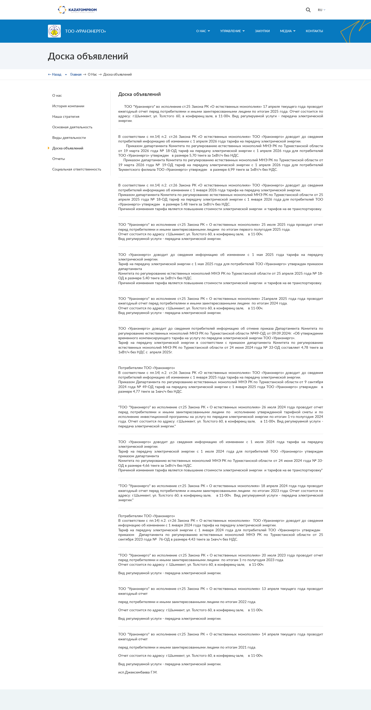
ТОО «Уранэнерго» (85, 31)
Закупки (262, 31)
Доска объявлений (67, 148)
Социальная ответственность (76, 169)
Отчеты (58, 158)
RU (320, 10)
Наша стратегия (65, 116)
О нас (57, 95)
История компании (68, 106)
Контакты (314, 31)
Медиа (288, 31)
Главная (75, 74)
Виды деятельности (69, 137)
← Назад (54, 74)
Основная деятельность (72, 127)
